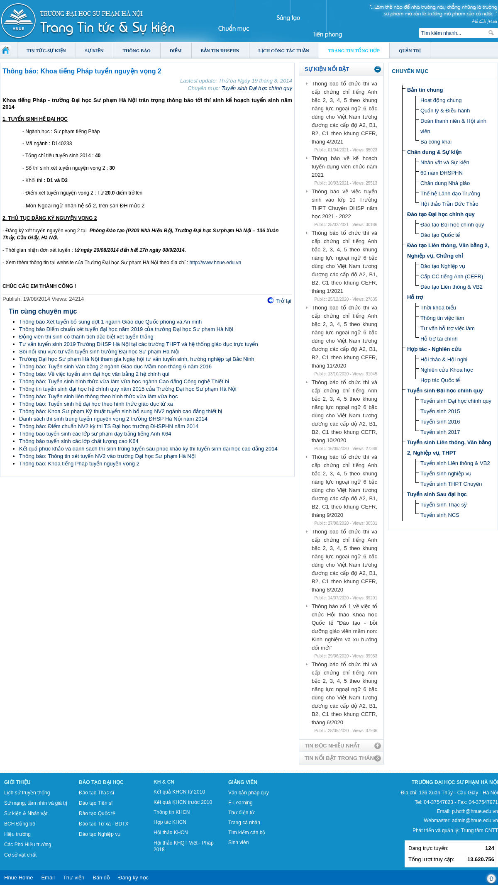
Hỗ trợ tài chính (439, 339)
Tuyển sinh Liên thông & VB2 (455, 463)
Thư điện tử (241, 813)
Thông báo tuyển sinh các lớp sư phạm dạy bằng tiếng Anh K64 (95, 434)
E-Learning (240, 803)
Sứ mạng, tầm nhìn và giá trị (35, 803)
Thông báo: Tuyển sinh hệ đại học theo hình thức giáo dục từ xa (96, 404)
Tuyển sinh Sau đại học (437, 494)
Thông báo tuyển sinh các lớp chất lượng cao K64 (79, 441)
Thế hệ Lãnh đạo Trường (450, 193)
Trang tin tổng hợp (354, 50)
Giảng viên (242, 782)
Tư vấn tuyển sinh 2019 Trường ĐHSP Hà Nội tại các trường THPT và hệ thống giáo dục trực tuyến (138, 344)
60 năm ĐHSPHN (441, 173)
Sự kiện (94, 50)
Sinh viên (238, 842)
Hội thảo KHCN (171, 832)
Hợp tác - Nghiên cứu (434, 349)
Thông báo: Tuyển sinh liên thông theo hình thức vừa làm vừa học (98, 396)
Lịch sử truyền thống (27, 793)
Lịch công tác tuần (284, 50)
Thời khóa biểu (438, 307)
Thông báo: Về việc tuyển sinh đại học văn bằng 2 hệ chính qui (94, 374)
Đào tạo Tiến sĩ (95, 803)
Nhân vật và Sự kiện (444, 162)
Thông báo (136, 50)
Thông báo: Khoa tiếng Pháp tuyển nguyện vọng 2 (79, 463)
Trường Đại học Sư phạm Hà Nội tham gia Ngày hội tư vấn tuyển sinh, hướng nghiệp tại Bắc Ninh (136, 359)
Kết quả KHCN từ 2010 (179, 792)
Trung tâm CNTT (479, 830)
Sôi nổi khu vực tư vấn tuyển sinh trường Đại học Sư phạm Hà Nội (99, 351)
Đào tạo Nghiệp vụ (442, 266)
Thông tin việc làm (442, 318)
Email (48, 877)
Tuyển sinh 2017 (440, 432)
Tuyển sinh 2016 (440, 422)
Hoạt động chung (441, 100)
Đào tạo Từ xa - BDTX (103, 824)
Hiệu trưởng (17, 834)
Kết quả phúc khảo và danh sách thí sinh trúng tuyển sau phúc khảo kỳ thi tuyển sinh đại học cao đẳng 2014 (148, 449)
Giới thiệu (17, 782)
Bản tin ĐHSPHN (220, 50)
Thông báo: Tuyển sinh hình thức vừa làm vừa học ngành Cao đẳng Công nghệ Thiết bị (124, 381)
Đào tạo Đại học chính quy (441, 214)
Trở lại (283, 301)
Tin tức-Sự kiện (46, 50)
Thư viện (73, 877)
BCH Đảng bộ (19, 824)
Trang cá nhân (244, 822)
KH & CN (164, 782)
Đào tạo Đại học (101, 782)
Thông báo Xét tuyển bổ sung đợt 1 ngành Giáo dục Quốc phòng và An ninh (110, 322)
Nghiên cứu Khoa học (446, 370)
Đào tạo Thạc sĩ (96, 793)
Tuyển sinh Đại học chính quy (256, 88)
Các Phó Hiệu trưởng (27, 844)
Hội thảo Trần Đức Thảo (449, 204)
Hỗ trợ (415, 297)
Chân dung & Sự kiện (434, 152)
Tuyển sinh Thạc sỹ (443, 505)
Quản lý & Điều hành (445, 110)
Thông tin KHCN (172, 812)
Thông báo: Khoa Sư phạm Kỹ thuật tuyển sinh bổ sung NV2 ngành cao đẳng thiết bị (120, 411)
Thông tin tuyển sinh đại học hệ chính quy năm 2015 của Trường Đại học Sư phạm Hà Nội (128, 389)
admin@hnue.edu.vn (475, 820)
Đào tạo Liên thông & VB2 (451, 287)
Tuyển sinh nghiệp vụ (445, 473)
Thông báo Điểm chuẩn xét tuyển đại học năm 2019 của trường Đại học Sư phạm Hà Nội (126, 329)
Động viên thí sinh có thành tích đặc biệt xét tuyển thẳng (86, 337)
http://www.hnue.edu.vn (216, 262)
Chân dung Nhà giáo (445, 183)
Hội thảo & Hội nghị (443, 359)
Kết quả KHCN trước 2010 (183, 802)
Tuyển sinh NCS (439, 515)
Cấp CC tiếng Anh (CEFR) (451, 276)
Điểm (176, 50)
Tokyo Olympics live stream (30, 893)
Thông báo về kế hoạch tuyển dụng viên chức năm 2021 (344, 166)
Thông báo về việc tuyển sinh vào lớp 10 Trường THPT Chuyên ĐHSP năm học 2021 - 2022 (344, 203)
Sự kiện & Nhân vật (26, 813)
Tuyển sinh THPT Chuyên (451, 484)
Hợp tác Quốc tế (440, 380)
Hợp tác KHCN (170, 822)
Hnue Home (18, 877)
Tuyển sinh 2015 (440, 411)
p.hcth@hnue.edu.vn (475, 811)
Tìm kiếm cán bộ (246, 832)
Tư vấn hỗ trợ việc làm (447, 328)
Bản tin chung (425, 90)
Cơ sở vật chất (20, 855)
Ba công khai (436, 142)
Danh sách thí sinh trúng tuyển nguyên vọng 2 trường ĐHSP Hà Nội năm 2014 (113, 419)
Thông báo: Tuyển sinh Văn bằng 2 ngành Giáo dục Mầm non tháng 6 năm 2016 (115, 366)
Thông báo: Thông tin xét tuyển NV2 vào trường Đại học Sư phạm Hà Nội (107, 456)
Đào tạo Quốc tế (440, 235)
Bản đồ (101, 877)
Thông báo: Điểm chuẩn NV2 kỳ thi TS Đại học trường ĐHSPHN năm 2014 (108, 426)
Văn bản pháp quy (248, 793)
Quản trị (410, 50)
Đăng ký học (133, 877)
